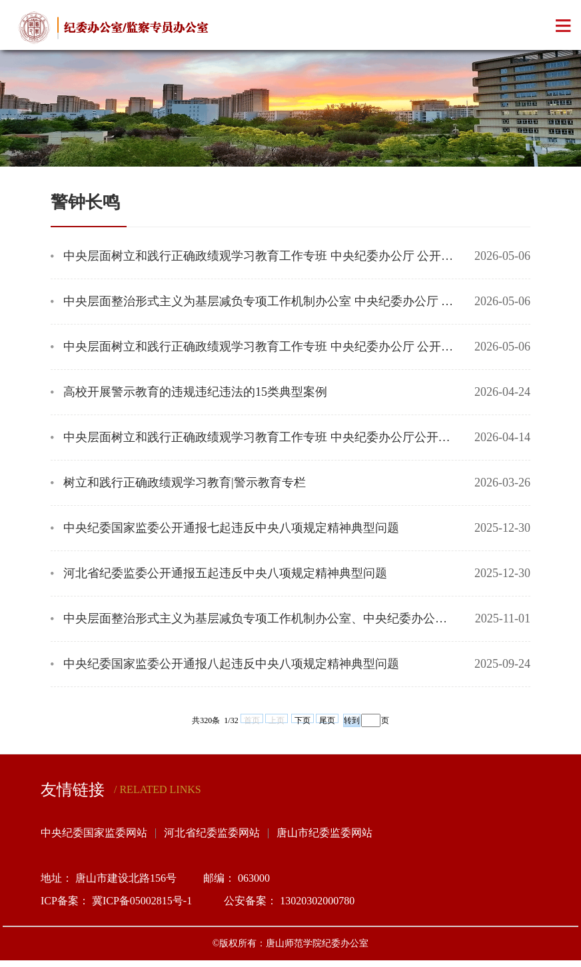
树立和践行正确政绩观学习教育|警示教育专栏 (184, 482)
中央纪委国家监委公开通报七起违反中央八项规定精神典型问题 (231, 527)
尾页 (327, 719)
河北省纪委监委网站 (212, 832)
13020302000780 (317, 900)
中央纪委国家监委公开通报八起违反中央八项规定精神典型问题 (231, 663)
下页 (302, 719)
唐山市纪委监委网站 (324, 832)
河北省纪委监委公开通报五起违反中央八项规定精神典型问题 (225, 573)
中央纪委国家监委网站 (94, 832)
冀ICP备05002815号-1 (144, 900)
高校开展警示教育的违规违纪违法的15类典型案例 (195, 392)
